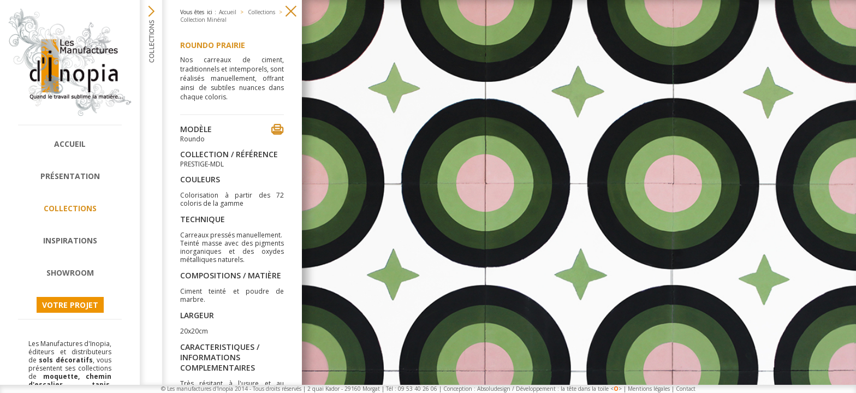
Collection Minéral (203, 19)
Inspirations (70, 240)
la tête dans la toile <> (591, 388)
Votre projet (70, 305)
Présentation (70, 176)
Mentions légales (649, 388)
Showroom (70, 272)
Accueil (70, 144)
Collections (70, 208)
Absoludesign (493, 388)
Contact (686, 388)
